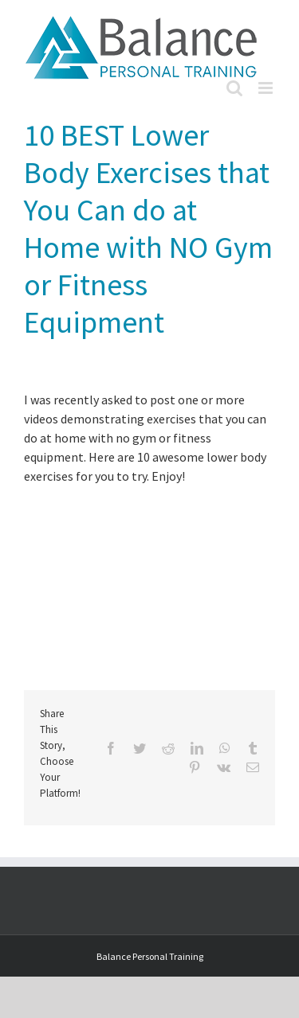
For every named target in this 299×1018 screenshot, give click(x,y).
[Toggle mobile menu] (266, 88)
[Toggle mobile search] (234, 88)
